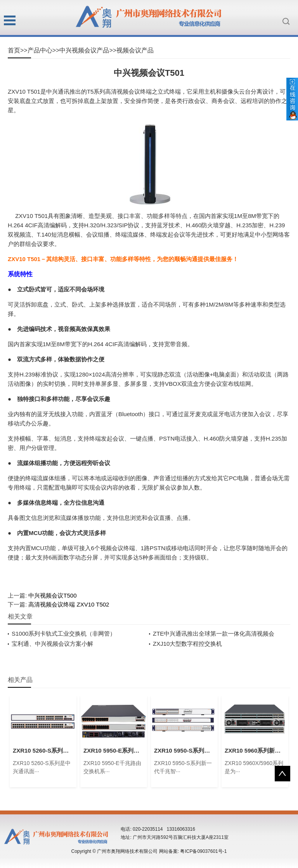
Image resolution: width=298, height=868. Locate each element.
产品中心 (40, 50)
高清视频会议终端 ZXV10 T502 (68, 604)
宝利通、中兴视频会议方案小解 (52, 643)
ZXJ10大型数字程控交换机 (187, 643)
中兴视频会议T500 (52, 595)
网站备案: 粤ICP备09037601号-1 (193, 851)
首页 (14, 50)
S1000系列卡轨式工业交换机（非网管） (64, 633)
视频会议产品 (135, 50)
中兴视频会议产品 (84, 50)
